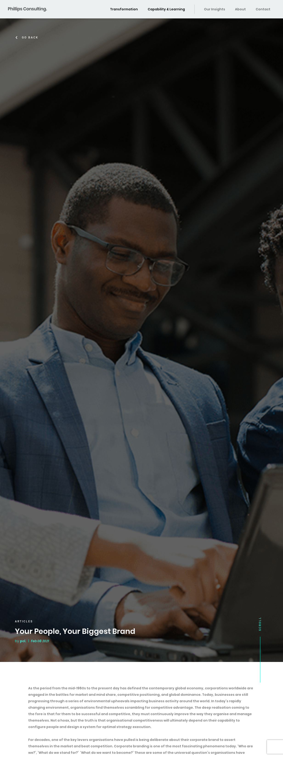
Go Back (31, 37)
